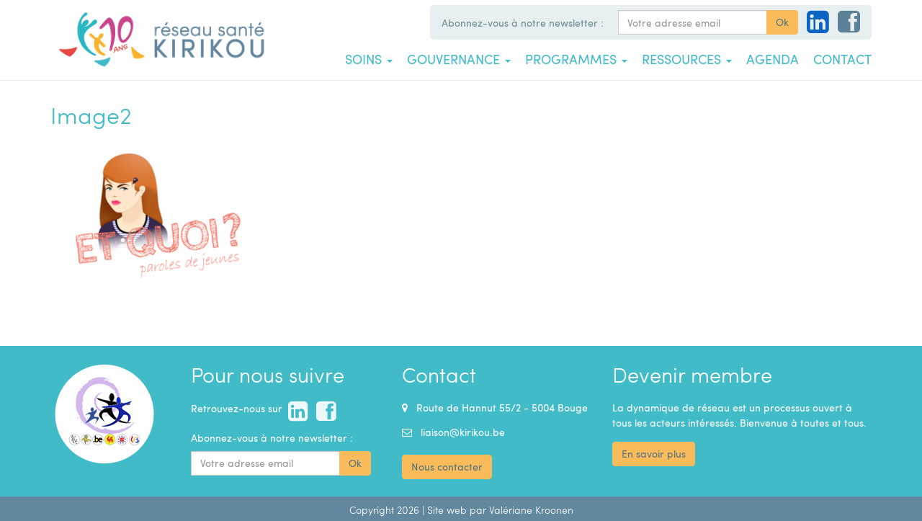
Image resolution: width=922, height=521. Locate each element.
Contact (842, 59)
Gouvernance (459, 59)
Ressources (687, 59)
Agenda (772, 59)
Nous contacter (447, 466)
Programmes (576, 59)
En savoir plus (654, 453)
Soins (369, 59)
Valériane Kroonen (531, 510)
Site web (447, 510)
